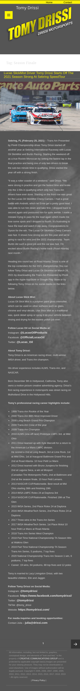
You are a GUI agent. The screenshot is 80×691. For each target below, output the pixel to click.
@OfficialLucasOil (32, 337)
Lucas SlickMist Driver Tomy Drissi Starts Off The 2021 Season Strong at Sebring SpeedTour (38, 75)
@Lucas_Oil (25, 342)
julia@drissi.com (36, 622)
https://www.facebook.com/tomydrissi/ (46, 595)
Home (49, 2)
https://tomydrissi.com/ (33, 609)
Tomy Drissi (27, 7)
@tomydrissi (28, 591)
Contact (68, 2)
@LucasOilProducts (33, 332)
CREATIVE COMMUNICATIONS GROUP (38, 658)
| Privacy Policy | (38, 680)
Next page (75, 644)
